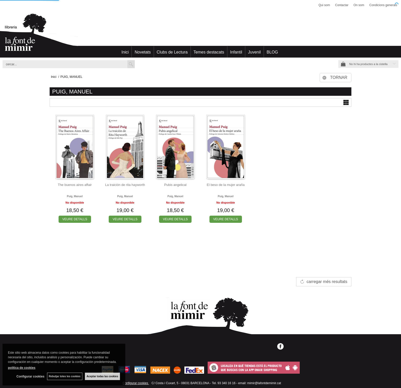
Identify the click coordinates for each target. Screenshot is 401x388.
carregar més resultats (327, 281)
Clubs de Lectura (172, 52)
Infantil (236, 52)
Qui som (324, 5)
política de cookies (21, 368)
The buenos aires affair (75, 185)
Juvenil (254, 52)
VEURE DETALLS (74, 219)
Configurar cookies (135, 383)
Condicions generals (383, 5)
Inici (125, 52)
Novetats (143, 52)
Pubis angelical (175, 185)
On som (358, 5)
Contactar (341, 5)
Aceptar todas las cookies (102, 376)
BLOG (272, 52)
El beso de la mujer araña (225, 185)
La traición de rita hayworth (125, 185)
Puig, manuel (75, 196)
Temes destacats (209, 52)
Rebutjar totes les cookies (65, 376)
